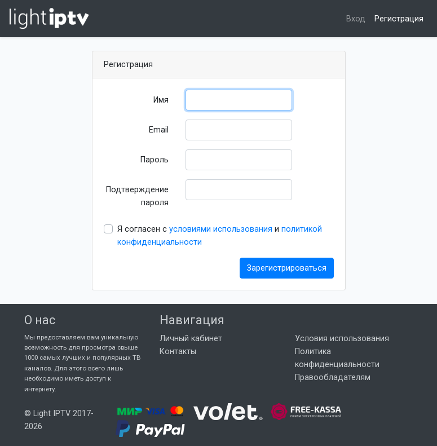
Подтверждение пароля (137, 196)
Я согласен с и (219, 235)
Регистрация (398, 19)
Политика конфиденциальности (337, 358)
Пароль (154, 160)
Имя (161, 100)
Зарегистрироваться (286, 268)
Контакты (178, 351)
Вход (355, 19)
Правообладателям (332, 377)
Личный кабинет (191, 338)
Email (159, 130)
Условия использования (342, 338)
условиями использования (220, 229)
